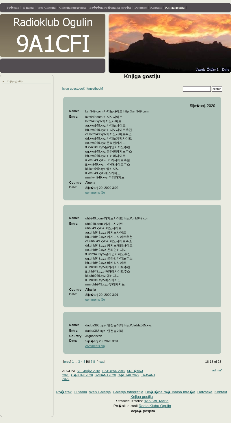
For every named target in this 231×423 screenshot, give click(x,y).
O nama (28, 7)
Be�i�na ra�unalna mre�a (110, 7)
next (101, 361)
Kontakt (156, 7)
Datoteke (141, 7)
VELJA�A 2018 (88, 371)
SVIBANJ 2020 (105, 375)
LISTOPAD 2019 (113, 371)
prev (67, 361)
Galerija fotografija (72, 7)
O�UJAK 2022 (128, 375)
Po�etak (13, 7)
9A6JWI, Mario (156, 401)
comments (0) (95, 192)
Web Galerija (46, 7)
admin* (217, 370)
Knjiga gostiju (175, 7)
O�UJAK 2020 (82, 375)
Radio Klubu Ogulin (155, 406)
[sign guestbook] (73, 88)
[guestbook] (95, 88)
